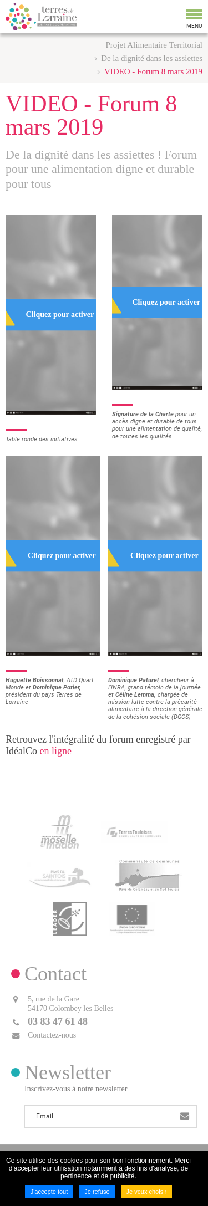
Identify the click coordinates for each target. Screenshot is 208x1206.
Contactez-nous (52, 1035)
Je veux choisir (146, 1191)
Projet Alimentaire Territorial (154, 44)
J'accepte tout (49, 1191)
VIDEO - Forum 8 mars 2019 (153, 71)
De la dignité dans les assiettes (151, 58)
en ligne (55, 751)
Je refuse (96, 1191)
